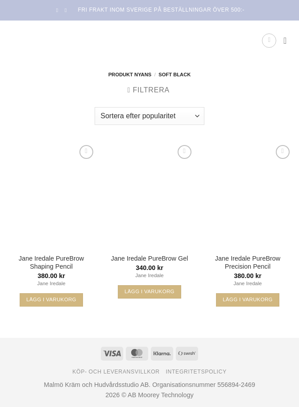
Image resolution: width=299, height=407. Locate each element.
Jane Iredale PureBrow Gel (149, 258)
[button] (269, 40)
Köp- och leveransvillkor (116, 372)
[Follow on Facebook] (59, 10)
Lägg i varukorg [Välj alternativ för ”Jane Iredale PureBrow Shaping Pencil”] (51, 299)
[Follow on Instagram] (67, 10)
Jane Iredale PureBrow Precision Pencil (247, 262)
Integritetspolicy (196, 372)
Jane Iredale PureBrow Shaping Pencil (51, 262)
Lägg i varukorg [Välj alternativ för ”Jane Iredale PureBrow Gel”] (149, 291)
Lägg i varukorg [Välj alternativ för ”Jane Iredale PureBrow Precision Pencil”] (248, 299)
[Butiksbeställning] (149, 116)
